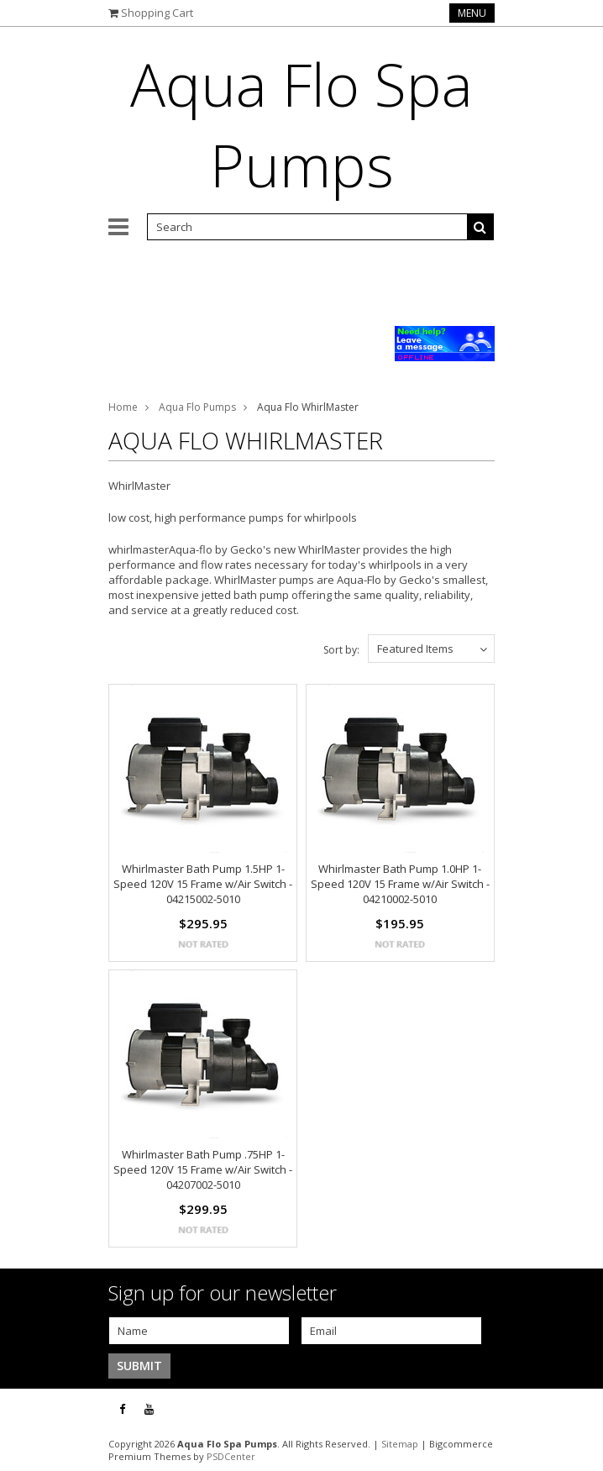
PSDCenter (231, 1456)
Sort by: (341, 650)
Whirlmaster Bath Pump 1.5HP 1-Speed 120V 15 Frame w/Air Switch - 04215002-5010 (202, 883)
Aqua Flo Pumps (197, 407)
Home (123, 407)
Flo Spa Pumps (301, 124)
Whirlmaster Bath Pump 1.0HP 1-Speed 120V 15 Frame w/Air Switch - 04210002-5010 (400, 883)
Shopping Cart (157, 12)
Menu (472, 13)
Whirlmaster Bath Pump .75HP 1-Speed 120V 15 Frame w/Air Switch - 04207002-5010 (202, 1169)
